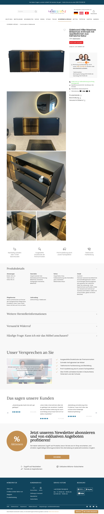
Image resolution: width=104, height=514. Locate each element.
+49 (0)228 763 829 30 (61, 489)
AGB (8, 506)
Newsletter (33, 496)
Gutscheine (34, 499)
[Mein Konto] (41, 488)
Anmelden (57, 457)
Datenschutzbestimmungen (25, 370)
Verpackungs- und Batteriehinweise (49, 506)
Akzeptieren (29, 374)
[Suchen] (36, 11)
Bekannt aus (81, 62)
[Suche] (26, 11)
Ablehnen (78, 512)
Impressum (23, 506)
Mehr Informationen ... (54, 511)
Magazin (9, 494)
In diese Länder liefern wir (15, 492)
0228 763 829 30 (81, 66)
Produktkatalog (12, 497)
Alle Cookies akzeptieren (90, 512)
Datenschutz (14, 506)
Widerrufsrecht (33, 506)
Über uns (9, 489)
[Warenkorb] (94, 12)
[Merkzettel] (33, 488)
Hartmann (76, 39)
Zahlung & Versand (36, 493)
